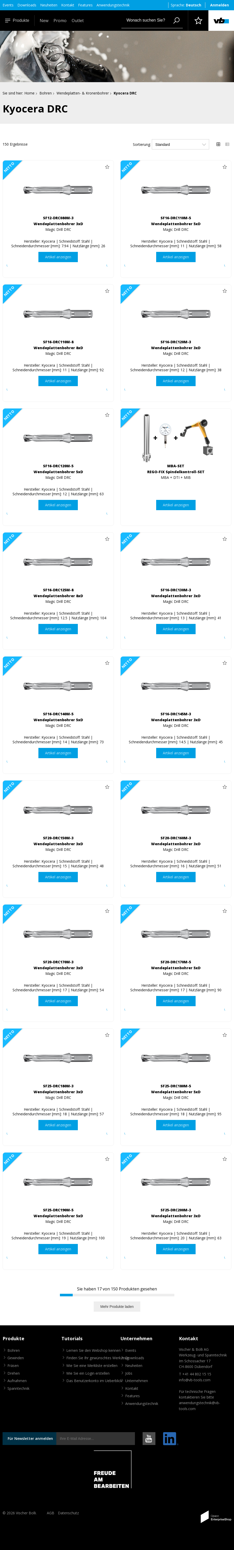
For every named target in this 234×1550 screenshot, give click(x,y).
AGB (50, 1512)
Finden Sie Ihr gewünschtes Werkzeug (97, 1357)
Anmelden (219, 5)
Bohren (45, 93)
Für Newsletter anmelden (30, 1438)
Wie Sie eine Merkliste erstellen (92, 1365)
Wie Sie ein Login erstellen (88, 1373)
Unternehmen (136, 1380)
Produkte (17, 20)
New (44, 20)
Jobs (128, 1373)
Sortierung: (142, 144)
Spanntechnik (18, 1388)
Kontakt (67, 5)
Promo (60, 20)
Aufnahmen (17, 1380)
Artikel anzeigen (58, 256)
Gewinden (15, 1357)
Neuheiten (48, 5)
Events (8, 5)
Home (29, 93)
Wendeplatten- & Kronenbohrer (83, 93)
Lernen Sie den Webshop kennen (93, 1350)
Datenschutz (68, 1512)
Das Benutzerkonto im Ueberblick (94, 1380)
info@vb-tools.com (194, 1379)
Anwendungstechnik (113, 5)
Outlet (78, 20)
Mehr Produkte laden (117, 1307)
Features (85, 5)
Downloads (26, 5)
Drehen (13, 1373)
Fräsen (13, 1365)
